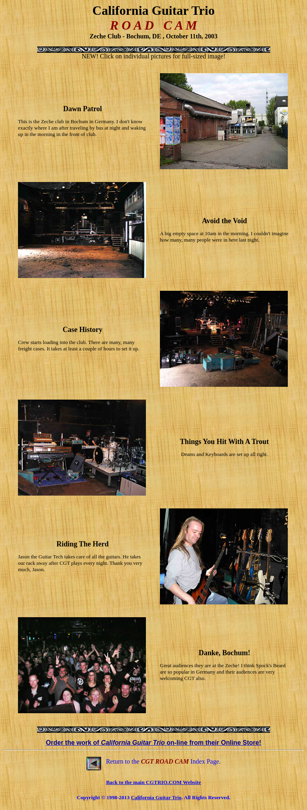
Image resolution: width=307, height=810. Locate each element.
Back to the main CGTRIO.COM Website (153, 782)
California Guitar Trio (156, 797)
